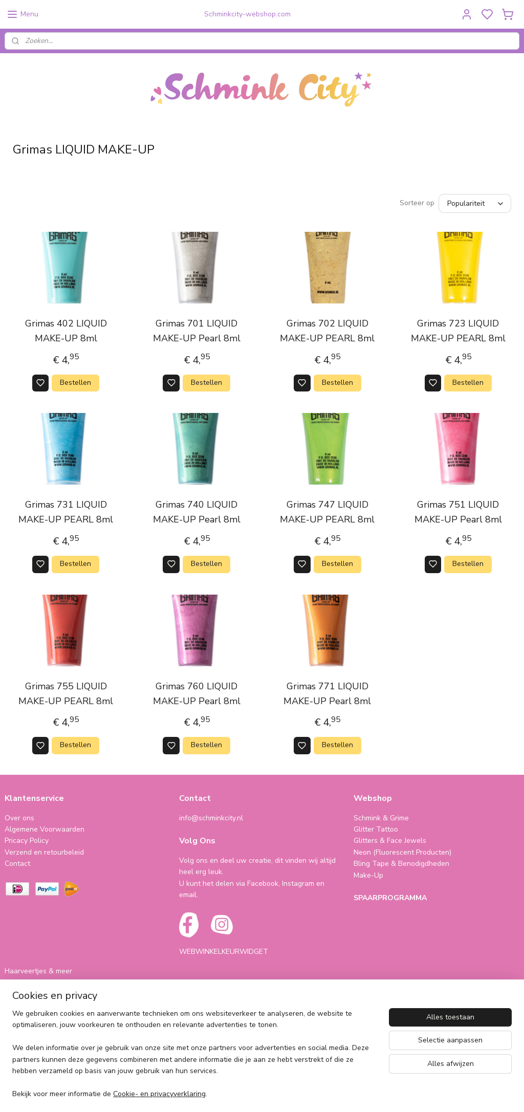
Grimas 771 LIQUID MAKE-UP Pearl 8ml (327, 693)
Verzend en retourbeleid (44, 852)
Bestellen (75, 382)
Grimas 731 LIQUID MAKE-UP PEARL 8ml (65, 512)
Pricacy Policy (27, 840)
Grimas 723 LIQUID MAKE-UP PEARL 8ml (458, 330)
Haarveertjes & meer (38, 971)
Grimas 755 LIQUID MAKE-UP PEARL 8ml (65, 693)
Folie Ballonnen (30, 983)
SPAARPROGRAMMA (390, 898)
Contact (17, 863)
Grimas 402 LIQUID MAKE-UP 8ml (66, 330)
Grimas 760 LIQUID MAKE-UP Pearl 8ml (197, 693)
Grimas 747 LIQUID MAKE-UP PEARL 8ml (327, 512)
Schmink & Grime (381, 818)
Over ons (19, 818)
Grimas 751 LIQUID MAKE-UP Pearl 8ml (458, 512)
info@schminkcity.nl (211, 818)
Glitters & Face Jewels (390, 840)
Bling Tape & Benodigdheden (401, 863)
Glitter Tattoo (376, 829)
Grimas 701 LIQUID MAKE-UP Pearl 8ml (197, 330)
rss (331, 1093)
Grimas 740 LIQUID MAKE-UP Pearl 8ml (197, 512)
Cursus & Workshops (39, 1006)
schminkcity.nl (33, 1051)
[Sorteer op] (475, 203)
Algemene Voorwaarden (44, 829)
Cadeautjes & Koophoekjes (48, 994)
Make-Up (368, 875)
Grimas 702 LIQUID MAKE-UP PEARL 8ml (327, 330)
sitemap (313, 1093)
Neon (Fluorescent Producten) (402, 852)
